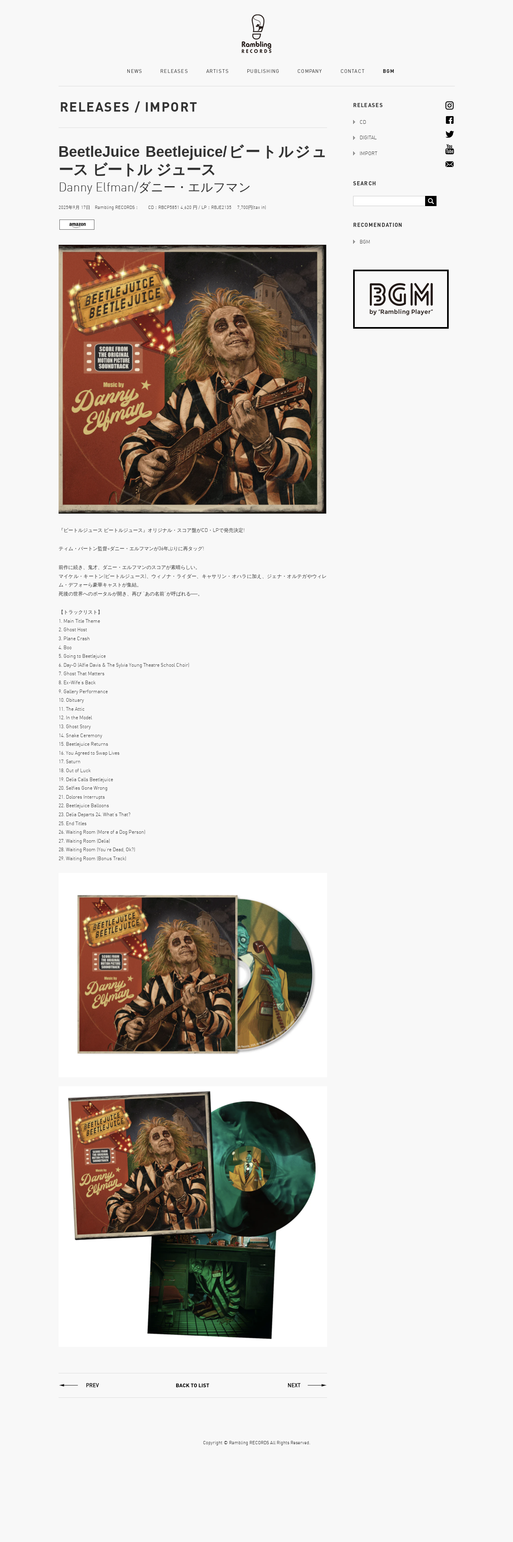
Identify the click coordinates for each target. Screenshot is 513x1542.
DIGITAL (368, 137)
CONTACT (353, 71)
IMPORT (368, 153)
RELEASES (174, 71)
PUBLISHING (263, 71)
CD (363, 122)
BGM (389, 71)
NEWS (134, 71)
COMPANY (309, 71)
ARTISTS (217, 71)
